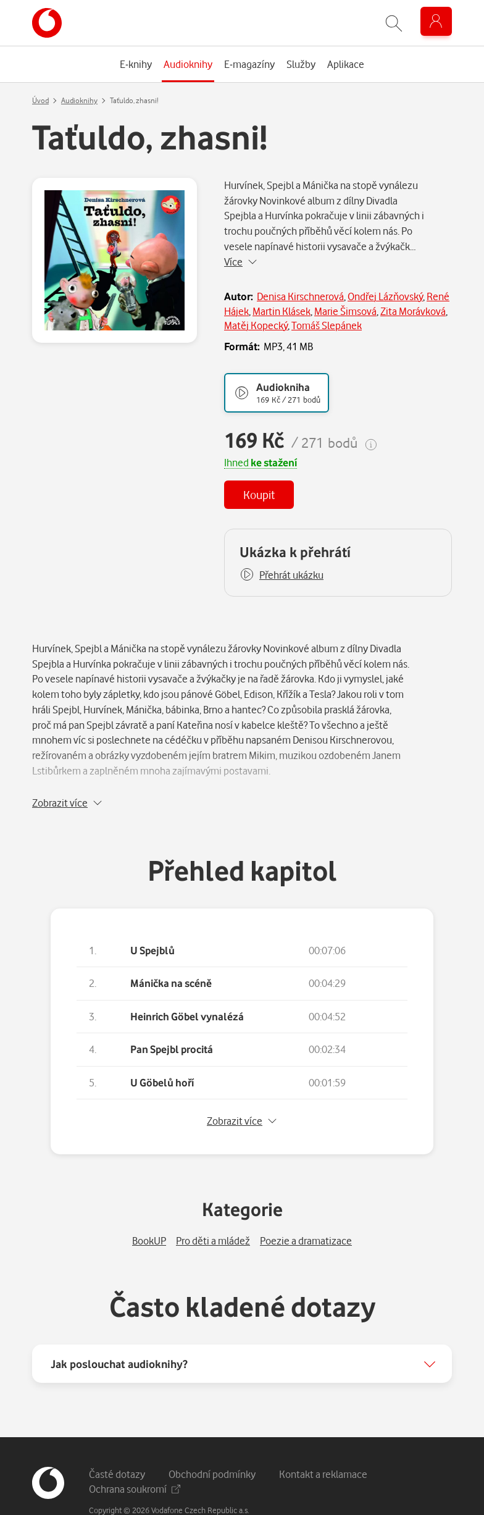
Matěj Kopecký (256, 325)
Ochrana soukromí (134, 1456)
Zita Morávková (413, 310)
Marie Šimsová (345, 310)
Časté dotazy (117, 1441)
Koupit (259, 494)
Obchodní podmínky (212, 1441)
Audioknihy (79, 100)
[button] (281, 575)
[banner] (47, 23)
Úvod (40, 100)
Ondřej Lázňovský (385, 296)
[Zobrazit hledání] (394, 23)
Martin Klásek (281, 310)
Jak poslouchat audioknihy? (119, 1331)
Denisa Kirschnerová (300, 296)
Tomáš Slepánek (326, 325)
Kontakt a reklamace (323, 1441)
